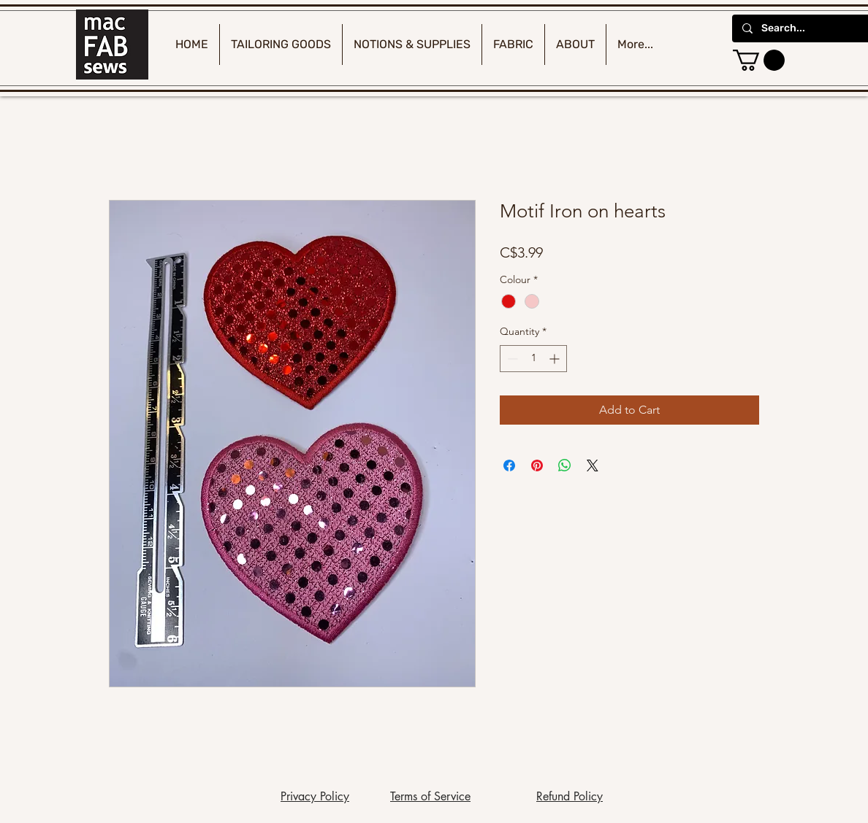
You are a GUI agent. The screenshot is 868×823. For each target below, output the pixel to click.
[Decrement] (511, 358)
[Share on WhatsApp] (565, 465)
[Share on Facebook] (509, 465)
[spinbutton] (533, 358)
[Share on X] (592, 465)
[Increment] (556, 358)
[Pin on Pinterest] (537, 465)
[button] (759, 60)
